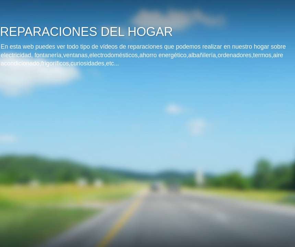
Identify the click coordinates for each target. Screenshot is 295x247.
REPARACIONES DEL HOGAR (86, 32)
